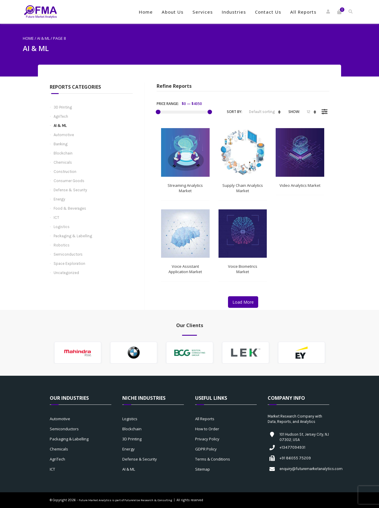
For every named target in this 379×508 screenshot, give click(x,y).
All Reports (303, 12)
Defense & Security (70, 190)
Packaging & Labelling (73, 236)
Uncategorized (66, 272)
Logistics (62, 226)
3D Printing (63, 107)
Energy (59, 199)
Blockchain (63, 153)
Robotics (62, 245)
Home (146, 12)
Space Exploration (69, 263)
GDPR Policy (206, 449)
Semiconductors (68, 254)
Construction (65, 171)
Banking (61, 144)
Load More (243, 302)
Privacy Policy (207, 439)
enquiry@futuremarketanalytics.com (311, 468)
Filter (324, 107)
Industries (234, 12)
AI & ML (43, 38)
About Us (173, 12)
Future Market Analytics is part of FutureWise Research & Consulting (125, 500)
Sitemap (202, 469)
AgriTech (61, 116)
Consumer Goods (69, 181)
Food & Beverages (70, 208)
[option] (77, 353)
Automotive (64, 135)
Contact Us (268, 12)
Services (202, 12)
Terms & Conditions (212, 459)
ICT (56, 217)
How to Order (207, 428)
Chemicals (63, 162)
